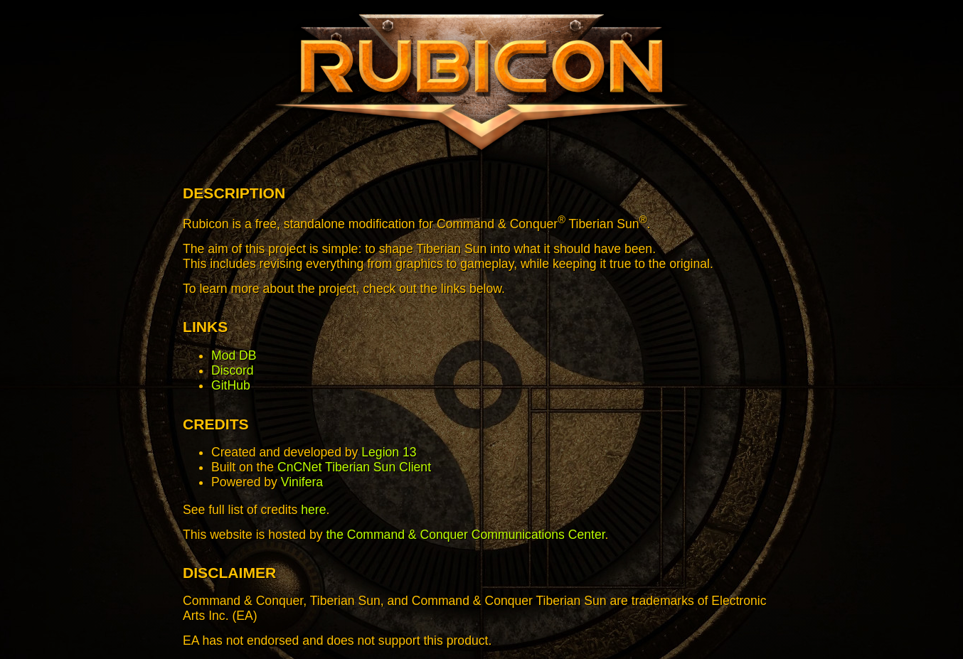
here (313, 510)
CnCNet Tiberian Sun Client (354, 467)
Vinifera (302, 482)
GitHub (230, 385)
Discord (232, 370)
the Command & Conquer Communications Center (465, 534)
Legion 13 (388, 452)
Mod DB (234, 355)
